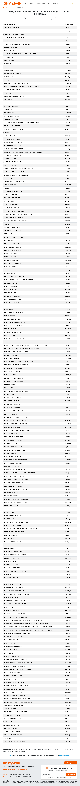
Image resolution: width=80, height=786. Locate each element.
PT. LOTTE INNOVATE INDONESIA (13, 676)
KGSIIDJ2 (67, 466)
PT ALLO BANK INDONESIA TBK (12, 247)
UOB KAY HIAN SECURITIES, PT (12, 735)
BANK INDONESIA (8, 60)
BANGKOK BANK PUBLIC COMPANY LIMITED (16, 44)
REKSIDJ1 (67, 257)
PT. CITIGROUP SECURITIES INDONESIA (15, 666)
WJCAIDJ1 (67, 155)
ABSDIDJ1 (67, 512)
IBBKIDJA (67, 322)
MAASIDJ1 (68, 181)
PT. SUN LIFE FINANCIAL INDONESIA (14, 695)
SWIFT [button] (25, 3)
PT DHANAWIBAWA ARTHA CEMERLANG (15, 424)
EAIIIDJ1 (67, 430)
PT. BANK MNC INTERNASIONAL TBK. (14, 601)
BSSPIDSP (68, 627)
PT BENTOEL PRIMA (9, 384)
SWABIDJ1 (68, 93)
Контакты (12, 770)
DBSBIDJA (68, 290)
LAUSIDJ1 (67, 486)
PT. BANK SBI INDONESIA (10, 640)
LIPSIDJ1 (67, 178)
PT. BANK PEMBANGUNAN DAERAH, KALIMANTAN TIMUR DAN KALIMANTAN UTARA (28, 630)
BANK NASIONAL (8, 77)
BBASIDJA (67, 263)
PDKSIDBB (68, 345)
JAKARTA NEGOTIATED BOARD (12, 162)
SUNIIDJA (67, 371)
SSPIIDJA (67, 643)
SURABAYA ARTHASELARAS (11, 725)
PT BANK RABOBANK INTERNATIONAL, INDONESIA (18, 362)
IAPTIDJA (67, 306)
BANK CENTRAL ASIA (9, 51)
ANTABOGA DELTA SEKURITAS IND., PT (14, 34)
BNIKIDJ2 (67, 388)
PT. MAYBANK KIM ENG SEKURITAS (13, 682)
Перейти (52, 19)
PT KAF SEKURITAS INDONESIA (12, 463)
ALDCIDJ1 (67, 244)
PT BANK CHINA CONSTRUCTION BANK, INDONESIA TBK (20, 280)
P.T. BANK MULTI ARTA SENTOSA (12, 208)
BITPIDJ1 (67, 103)
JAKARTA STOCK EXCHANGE (11, 165)
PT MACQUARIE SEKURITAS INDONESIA (15, 489)
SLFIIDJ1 (67, 695)
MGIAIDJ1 (67, 420)
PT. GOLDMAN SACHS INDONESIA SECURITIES (17, 669)
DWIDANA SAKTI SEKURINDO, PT (13, 149)
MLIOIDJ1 (67, 499)
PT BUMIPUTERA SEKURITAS (11, 401)
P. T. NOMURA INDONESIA (11, 204)
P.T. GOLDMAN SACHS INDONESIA (13, 211)
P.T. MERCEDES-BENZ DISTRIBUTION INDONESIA (17, 214)
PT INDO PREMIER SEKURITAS (12, 456)
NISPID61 (67, 80)
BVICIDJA (67, 659)
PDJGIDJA (67, 623)
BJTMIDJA (67, 342)
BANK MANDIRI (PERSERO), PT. (12, 67)
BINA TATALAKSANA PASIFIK (11, 103)
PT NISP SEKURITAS (9, 512)
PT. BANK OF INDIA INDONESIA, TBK (14, 614)
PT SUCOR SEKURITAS (9, 538)
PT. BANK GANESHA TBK (10, 578)
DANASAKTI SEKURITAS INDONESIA (13, 142)
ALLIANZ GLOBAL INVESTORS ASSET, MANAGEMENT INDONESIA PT (23, 31)
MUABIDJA (68, 604)
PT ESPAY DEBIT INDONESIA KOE (13, 437)
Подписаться (71, 774)
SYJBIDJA (67, 312)
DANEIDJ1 (68, 136)
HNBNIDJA (68, 587)
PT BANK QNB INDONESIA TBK (12, 358)
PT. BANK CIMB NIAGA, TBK (11, 568)
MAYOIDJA (68, 581)
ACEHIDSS (68, 260)
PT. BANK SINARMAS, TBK (11, 650)
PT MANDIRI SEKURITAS (10, 496)
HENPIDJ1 (68, 453)
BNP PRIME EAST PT (9, 109)
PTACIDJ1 (67, 237)
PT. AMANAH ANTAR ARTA (11, 558)
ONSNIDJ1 (68, 692)
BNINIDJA (67, 332)
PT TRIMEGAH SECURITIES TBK (12, 548)
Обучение (33, 3)
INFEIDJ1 (67, 159)
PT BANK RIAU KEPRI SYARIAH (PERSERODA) (16, 365)
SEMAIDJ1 (68, 492)
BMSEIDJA (68, 208)
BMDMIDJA (68, 326)
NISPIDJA (67, 335)
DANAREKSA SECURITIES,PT (11, 139)
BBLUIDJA (67, 293)
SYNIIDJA (67, 561)
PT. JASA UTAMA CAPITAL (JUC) (12, 673)
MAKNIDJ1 (68, 502)
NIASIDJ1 (67, 129)
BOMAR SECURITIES (9, 113)
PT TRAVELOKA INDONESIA (11, 545)
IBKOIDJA (67, 299)
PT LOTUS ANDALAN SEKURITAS (12, 486)
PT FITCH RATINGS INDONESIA (12, 440)
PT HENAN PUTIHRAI (9, 453)
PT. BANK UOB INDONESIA (11, 656)
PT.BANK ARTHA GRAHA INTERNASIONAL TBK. (17, 699)
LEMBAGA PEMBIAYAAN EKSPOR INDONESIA (16, 175)
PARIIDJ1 (67, 231)
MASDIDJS (68, 591)
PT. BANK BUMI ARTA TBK (11, 565)
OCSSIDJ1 (67, 201)
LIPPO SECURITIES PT (9, 178)
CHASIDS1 (68, 460)
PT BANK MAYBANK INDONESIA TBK (14, 322)
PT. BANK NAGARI (8, 607)
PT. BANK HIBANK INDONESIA (12, 581)
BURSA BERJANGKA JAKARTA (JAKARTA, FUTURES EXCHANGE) (21, 123)
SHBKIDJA (68, 646)
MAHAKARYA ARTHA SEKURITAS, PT (13, 181)
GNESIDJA (68, 578)
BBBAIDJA (68, 355)
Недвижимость (41, 3)
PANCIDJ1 (67, 224)
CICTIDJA (67, 584)
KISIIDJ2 (67, 473)
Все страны (9, 8)
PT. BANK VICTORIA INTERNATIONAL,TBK (15, 659)
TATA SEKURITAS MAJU (10, 728)
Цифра (5, 776)
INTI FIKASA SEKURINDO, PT (11, 159)
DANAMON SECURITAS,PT (11, 136)
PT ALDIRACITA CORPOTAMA (11, 244)
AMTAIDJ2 (68, 558)
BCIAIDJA (67, 276)
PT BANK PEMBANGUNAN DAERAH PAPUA (15, 352)
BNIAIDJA (67, 568)
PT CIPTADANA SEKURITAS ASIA (12, 404)
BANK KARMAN (7, 64)
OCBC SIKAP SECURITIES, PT (11, 201)
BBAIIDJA (67, 565)
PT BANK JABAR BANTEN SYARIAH (13, 312)
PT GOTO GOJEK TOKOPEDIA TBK (13, 447)
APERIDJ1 (67, 41)
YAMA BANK (7, 738)
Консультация (71, 763)
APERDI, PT (6, 41)
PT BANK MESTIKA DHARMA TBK (13, 326)
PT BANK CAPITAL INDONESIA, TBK (13, 276)
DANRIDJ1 (68, 142)
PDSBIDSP (68, 607)
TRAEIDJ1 (67, 731)
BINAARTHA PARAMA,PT (10, 106)
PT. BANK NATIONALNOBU (11, 610)
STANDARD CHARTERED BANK (12, 718)
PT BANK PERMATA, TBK (10, 355)
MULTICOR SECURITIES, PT (11, 195)
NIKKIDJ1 (67, 198)
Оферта (19, 780)
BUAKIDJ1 (68, 398)
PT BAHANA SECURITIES (10, 253)
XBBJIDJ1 (67, 123)
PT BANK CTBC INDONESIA (11, 286)
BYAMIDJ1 (68, 738)
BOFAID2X (68, 83)
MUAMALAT (6, 188)
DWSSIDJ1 (68, 149)
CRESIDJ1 (67, 411)
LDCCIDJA (67, 483)
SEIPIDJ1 (67, 712)
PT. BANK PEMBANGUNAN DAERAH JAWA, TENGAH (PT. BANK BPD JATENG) (25, 623)
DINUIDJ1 (67, 100)
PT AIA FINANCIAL (8, 240)
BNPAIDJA (68, 270)
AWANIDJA (68, 358)
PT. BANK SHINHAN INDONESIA (12, 646)
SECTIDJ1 (67, 221)
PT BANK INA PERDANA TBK (11, 306)
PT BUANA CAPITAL (9, 394)
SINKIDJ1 (67, 535)
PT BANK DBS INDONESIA (11, 290)
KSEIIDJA (67, 479)
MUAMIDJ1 (68, 188)
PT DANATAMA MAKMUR (10, 414)
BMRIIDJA (67, 67)
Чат (5, 770)
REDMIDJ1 (68, 709)
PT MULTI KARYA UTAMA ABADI (12, 509)
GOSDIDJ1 (68, 211)
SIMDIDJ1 (67, 529)
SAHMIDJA (68, 368)
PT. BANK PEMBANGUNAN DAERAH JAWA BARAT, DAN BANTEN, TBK (23, 620)
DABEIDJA (68, 217)
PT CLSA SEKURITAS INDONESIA (12, 407)
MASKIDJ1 (68, 679)
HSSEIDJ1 (67, 152)
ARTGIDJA (67, 699)
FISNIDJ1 (67, 401)
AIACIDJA (67, 240)
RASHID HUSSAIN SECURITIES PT (13, 705)
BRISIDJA (67, 273)
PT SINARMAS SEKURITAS (10, 535)
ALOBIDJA (68, 247)
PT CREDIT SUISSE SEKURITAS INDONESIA (15, 411)
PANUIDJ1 (68, 519)
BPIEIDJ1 (67, 391)
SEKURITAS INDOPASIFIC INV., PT (13, 715)
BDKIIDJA (67, 574)
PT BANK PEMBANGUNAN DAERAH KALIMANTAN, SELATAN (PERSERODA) (25, 345)
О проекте (60, 3)
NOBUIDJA (68, 610)
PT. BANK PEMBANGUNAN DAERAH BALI (15, 617)
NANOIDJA (68, 329)
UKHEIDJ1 (68, 735)
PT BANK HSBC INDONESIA (11, 296)
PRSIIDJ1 (67, 116)
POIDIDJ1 (67, 234)
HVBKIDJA (68, 702)
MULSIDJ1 (68, 195)
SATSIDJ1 (67, 434)
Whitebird (6, 774)
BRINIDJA (67, 633)
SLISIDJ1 (67, 542)
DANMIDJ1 (68, 414)
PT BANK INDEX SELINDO (10, 309)
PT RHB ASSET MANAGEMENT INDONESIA (15, 522)
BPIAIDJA (67, 90)
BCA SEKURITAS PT (8, 100)
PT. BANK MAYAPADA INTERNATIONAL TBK (16, 594)
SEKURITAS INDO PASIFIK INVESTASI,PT (15, 712)
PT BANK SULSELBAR (9, 375)
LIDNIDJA (67, 676)
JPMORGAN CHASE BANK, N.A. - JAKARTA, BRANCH (18, 168)
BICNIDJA (67, 283)
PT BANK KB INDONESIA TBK (12, 319)
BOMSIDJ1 (68, 113)
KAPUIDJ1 (67, 673)
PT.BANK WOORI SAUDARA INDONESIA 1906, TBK (18, 702)
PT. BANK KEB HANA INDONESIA (13, 587)
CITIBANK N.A (7, 132)
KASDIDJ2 (67, 463)
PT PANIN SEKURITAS (9, 519)
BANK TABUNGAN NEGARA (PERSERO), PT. (15, 96)
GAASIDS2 (68, 443)
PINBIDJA (67, 515)
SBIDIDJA (67, 640)
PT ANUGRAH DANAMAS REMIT (12, 250)
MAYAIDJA (68, 594)
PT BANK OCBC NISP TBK (10, 335)
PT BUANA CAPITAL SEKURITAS (12, 398)
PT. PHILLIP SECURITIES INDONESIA (14, 689)
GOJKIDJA (67, 447)
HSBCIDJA (68, 296)
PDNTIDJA (68, 348)
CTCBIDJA (67, 286)
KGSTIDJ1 (67, 476)
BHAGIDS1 (68, 362)
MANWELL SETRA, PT (9, 185)
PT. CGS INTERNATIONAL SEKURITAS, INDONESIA (18, 663)
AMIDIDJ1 (67, 741)
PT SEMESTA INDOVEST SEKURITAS (13, 532)
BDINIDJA (67, 571)
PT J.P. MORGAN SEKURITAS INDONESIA (15, 460)
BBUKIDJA (68, 319)
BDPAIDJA (68, 352)
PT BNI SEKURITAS (8, 388)
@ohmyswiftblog (65, 755)
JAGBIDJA (67, 316)
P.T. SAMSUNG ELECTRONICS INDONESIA (15, 221)
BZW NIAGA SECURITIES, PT (11, 126)
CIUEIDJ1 (67, 404)
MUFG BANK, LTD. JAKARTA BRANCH (14, 191)
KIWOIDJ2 (68, 470)
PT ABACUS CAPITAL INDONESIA (13, 237)
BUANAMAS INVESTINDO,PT (11, 119)
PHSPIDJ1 (67, 689)
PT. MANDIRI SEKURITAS (10, 679)
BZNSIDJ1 (67, 126)
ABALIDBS (68, 617)
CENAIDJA (68, 51)
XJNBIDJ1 (67, 162)
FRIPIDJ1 (67, 440)
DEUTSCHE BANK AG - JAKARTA (12, 145)
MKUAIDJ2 (68, 509)
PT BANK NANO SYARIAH (10, 329)
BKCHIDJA (68, 87)
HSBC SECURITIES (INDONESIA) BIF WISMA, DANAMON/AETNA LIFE (23, 152)
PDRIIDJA (67, 365)
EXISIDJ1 (67, 496)
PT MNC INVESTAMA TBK (10, 506)
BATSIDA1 (68, 381)
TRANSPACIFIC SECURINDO (11, 731)
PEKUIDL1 (68, 227)
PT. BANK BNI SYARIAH (10, 561)
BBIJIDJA (67, 656)
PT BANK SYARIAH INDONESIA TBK (13, 378)
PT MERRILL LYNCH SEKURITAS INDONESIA (16, 499)
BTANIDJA (67, 96)
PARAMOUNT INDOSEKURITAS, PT (13, 231)
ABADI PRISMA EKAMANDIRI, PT (13, 28)
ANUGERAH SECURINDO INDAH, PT (13, 37)
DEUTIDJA (68, 145)
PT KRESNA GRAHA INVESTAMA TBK (14, 476)
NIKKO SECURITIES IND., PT (11, 198)
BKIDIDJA (67, 614)
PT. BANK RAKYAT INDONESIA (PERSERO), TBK (17, 633)
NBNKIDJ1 (68, 77)
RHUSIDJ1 (68, 705)
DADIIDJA (67, 214)
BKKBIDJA (67, 44)
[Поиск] (36, 18)
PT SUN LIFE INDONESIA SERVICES (13, 542)
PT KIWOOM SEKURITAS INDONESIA (14, 470)
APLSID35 (67, 437)
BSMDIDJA (68, 378)
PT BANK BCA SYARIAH (10, 267)
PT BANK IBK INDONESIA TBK (12, 299)
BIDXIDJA (67, 309)
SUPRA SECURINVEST (9, 722)
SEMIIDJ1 (67, 532)
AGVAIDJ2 (67, 31)
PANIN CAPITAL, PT (9, 224)
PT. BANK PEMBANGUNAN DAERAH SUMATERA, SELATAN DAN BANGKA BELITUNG (27, 627)
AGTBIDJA (68, 637)
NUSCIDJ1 (68, 525)
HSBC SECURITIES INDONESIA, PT (13, 155)
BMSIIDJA (67, 597)
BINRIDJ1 (67, 106)
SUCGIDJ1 (68, 538)
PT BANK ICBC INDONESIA (11, 303)
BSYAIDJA (67, 267)
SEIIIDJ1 (67, 715)
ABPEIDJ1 (67, 28)
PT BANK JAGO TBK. (9, 316)
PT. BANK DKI (7, 574)
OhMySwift (13, 3)
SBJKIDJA (67, 650)
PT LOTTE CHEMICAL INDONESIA (13, 483)
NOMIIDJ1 (68, 204)
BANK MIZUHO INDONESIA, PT (12, 73)
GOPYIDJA (68, 427)
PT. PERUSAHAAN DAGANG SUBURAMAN (15, 686)
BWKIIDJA (67, 280)
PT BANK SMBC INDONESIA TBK (12, 371)
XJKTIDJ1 (67, 165)
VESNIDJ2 (67, 555)
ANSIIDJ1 (67, 37)
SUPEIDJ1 (67, 722)
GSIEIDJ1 (67, 669)
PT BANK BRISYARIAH (9, 273)
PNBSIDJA (68, 339)
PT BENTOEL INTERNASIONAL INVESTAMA (15, 381)
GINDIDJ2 (67, 450)
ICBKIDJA (67, 303)
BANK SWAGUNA (8, 93)
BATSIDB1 (68, 686)
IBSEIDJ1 (67, 489)
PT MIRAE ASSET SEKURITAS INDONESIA (15, 502)
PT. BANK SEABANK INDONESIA (12, 643)
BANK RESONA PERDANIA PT (11, 90)
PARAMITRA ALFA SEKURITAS (12, 227)
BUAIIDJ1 (67, 119)
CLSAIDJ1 (67, 407)
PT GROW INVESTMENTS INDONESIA (14, 450)
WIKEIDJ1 (67, 54)
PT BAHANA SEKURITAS (10, 257)
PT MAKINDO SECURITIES (11, 492)
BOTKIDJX (67, 191)
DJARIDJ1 (67, 57)
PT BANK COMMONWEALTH (11, 283)
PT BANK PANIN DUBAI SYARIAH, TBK (14, 339)
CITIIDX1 (67, 666)
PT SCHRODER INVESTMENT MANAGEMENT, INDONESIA (20, 529)
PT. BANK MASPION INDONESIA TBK (14, 591)
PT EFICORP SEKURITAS (10, 434)
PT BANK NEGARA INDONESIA (12, 332)
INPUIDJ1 (67, 456)
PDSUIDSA (68, 653)
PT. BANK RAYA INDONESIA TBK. (13, 637)
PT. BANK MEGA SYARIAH (10, 597)
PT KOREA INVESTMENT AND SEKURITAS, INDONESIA (19, 473)
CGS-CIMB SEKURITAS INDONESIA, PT (14, 129)
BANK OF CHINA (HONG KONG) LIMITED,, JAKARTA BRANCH (21, 87)
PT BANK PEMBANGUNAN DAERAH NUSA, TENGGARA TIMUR (21, 348)
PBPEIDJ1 (67, 109)
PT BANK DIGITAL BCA (10, 293)
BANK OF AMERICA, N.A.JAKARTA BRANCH (15, 83)
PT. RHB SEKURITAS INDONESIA (12, 692)
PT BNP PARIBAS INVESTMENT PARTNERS (15, 391)
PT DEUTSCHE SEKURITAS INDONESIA (14, 420)
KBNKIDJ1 (68, 64)
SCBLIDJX (67, 718)
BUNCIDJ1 (68, 394)
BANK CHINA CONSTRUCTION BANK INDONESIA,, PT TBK (20, 54)
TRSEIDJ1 (67, 417)
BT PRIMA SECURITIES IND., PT (12, 116)
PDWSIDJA (68, 375)
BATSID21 (68, 384)
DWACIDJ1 (68, 424)
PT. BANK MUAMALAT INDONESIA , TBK (15, 604)
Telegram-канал (23, 770)
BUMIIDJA (68, 601)
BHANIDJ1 (68, 506)
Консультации (52, 3)
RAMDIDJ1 (68, 522)
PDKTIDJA (67, 630)
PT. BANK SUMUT (8, 653)
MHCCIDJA (68, 73)
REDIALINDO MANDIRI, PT (11, 709)
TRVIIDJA (67, 545)
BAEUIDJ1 (67, 253)
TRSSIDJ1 (67, 548)
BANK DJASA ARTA (8, 57)
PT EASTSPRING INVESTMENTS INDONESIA (16, 430)
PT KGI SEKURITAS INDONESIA (12, 466)
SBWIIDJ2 (67, 551)
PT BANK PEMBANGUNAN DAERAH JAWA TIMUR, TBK (19, 342)
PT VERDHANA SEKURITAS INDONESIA (14, 555)
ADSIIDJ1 (67, 34)
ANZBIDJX (68, 47)
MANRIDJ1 (68, 185)
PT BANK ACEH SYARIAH (10, 260)
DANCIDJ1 (68, 139)
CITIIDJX (67, 132)
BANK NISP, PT (7, 80)
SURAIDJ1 (67, 725)
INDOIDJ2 (67, 60)
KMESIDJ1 (68, 682)
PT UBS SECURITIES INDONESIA (12, 551)
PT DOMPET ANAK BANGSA (11, 427)
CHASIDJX (67, 168)
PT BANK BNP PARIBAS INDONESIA (13, 270)
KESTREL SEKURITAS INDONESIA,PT (13, 172)
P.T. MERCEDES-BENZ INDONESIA (13, 217)
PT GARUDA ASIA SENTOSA (11, 443)
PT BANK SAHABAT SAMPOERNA (13, 368)
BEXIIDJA (67, 175)
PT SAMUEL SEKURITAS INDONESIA (13, 525)
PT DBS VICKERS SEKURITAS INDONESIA (15, 417)
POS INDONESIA (8, 234)
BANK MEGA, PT (8, 70)
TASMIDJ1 (67, 728)
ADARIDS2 (68, 250)
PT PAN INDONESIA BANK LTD (12, 515)
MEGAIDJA (68, 70)
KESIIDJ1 (67, 172)
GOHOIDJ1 (68, 663)
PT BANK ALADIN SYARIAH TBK (12, 263)
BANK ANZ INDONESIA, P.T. (11, 47)
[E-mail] (54, 774)
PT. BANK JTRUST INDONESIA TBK (13, 584)
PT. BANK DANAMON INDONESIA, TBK (14, 571)
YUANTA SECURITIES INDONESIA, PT (14, 741)
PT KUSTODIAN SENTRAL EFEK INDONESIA (16, 479)
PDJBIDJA (67, 620)
